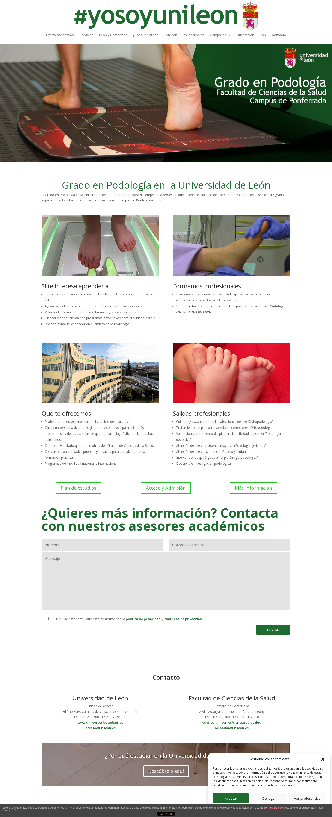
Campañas (218, 35)
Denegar (269, 798)
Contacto (279, 35)
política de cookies (276, 807)
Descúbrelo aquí (166, 771)
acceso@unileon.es (100, 728)
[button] (322, 759)
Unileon (171, 35)
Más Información (253, 488)
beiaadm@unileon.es (232, 728)
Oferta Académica (60, 35)
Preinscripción (193, 35)
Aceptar (231, 798)
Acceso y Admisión (166, 488)
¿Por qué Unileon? (146, 35)
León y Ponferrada (113, 35)
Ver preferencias (307, 798)
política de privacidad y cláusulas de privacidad (164, 619)
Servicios (86, 35)
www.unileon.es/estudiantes (100, 722)
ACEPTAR (166, 814)
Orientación (245, 35)
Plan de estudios (78, 488)
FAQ (263, 35)
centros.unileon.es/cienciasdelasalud (231, 722)
